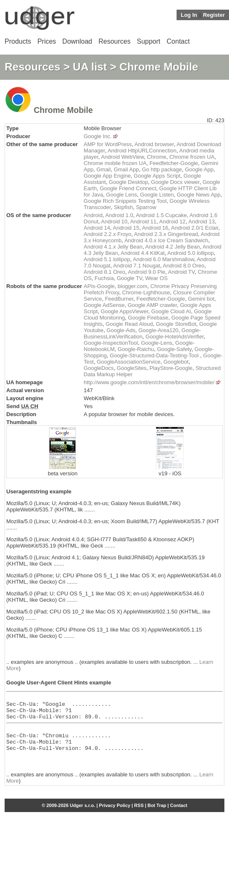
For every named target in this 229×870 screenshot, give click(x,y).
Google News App (199, 194)
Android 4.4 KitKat (143, 253)
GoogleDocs (99, 368)
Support (148, 41)
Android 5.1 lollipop (107, 259)
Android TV (181, 272)
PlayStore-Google (171, 368)
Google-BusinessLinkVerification (142, 333)
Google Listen (157, 194)
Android (93, 215)
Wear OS (156, 278)
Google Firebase (148, 317)
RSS (139, 815)
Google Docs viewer (175, 182)
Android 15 (126, 228)
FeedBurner (119, 299)
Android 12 (172, 221)
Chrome (156, 157)
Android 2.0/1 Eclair (195, 228)
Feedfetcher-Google (173, 163)
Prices (46, 41)
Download (77, 41)
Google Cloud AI (171, 311)
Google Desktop (128, 182)
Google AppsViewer (124, 311)
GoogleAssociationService (129, 362)
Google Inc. (98, 136)
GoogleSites (131, 368)
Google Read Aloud (129, 324)
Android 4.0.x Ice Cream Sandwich (166, 240)
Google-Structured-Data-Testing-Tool (155, 355)
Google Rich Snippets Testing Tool (125, 201)
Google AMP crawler (152, 305)
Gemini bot (201, 299)
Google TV (129, 278)
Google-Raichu (136, 349)
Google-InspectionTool (111, 343)
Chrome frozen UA (192, 157)
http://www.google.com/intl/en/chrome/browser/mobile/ (149, 382)
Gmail (103, 169)
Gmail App (126, 169)
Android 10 (114, 221)
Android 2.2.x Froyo (107, 234)
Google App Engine (107, 176)
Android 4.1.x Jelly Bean (113, 247)
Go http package (162, 169)
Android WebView (122, 157)
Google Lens (121, 194)
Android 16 (155, 228)
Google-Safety (174, 349)
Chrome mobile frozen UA (115, 163)
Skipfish (123, 207)
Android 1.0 (119, 215)
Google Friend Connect (128, 188)
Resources (114, 41)
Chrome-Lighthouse (146, 292)
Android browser (154, 144)
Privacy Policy (114, 815)
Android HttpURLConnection (142, 150)
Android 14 (97, 228)
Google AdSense (104, 305)
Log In (189, 15)
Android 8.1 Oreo (104, 272)
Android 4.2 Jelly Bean (172, 247)
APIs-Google (99, 286)
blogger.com (133, 286)
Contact (178, 41)
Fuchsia (104, 278)
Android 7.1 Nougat (136, 265)
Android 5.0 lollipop (190, 253)
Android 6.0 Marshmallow (163, 259)
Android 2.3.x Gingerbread (166, 234)
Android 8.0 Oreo (183, 265)
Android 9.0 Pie (146, 272)
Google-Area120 (158, 330)
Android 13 (201, 221)
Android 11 (143, 221)
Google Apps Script (157, 176)
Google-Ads (121, 330)
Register (214, 15)
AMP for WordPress (108, 144)
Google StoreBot (176, 324)
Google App (199, 169)
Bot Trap (157, 815)
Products (18, 41)
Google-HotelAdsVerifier (175, 336)
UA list (90, 66)
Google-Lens (156, 343)
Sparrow (146, 207)
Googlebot (176, 362)
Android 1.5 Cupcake (161, 215)
